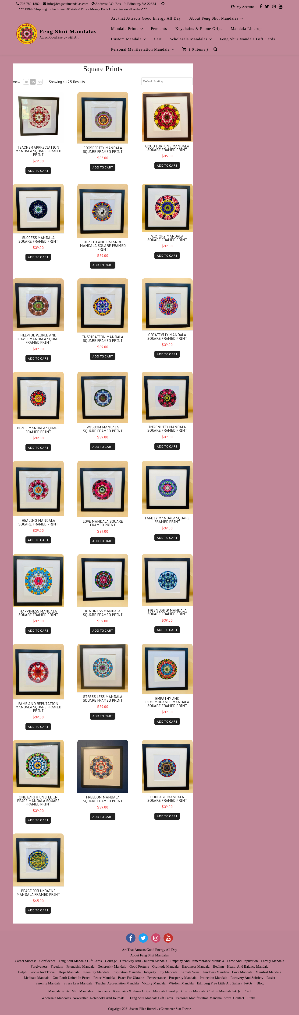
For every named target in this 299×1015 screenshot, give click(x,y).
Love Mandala (242, 972)
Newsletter (80, 998)
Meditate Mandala (37, 978)
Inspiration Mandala (126, 972)
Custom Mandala (129, 39)
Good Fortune (139, 966)
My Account (245, 7)
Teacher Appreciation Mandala (117, 983)
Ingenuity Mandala (96, 972)
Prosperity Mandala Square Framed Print (103, 149)
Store (227, 998)
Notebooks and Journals (107, 998)
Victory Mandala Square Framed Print (167, 238)
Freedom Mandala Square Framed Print (103, 798)
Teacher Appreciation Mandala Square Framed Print (38, 151)
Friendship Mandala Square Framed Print (167, 612)
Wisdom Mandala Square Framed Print (103, 428)
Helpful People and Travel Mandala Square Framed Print (38, 338)
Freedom (57, 966)
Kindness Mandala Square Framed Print (103, 612)
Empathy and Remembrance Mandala (197, 961)
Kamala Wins (190, 972)
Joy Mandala (168, 972)
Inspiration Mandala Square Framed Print (102, 338)
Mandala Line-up (246, 28)
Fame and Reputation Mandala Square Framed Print (38, 707)
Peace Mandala (104, 978)
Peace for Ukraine (131, 978)
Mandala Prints (127, 28)
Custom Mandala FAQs (223, 991)
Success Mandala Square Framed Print (38, 239)
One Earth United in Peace (71, 978)
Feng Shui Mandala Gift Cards (247, 39)
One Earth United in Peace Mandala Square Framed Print (38, 800)
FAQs (248, 983)
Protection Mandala (213, 978)
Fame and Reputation (242, 961)
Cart (158, 39)
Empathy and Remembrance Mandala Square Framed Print (167, 702)
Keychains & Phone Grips (198, 28)
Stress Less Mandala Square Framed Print (103, 698)
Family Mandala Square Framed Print (167, 519)
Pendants (159, 28)
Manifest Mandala (268, 972)
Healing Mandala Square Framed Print (38, 522)
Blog (260, 983)
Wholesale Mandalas (191, 39)
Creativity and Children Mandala (143, 961)
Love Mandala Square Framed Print (103, 523)
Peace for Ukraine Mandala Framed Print (38, 892)
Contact (238, 998)
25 (33, 82)
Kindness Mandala (216, 972)
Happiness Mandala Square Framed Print (38, 613)
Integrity (150, 972)
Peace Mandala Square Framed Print (38, 429)
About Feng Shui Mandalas (216, 18)
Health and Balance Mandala (247, 966)
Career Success (25, 961)
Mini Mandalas (82, 991)
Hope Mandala (69, 972)
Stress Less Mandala (78, 983)
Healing (218, 966)
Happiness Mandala (196, 966)
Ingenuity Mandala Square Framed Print (167, 428)
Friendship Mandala (80, 966)
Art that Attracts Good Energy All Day (146, 18)
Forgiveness (39, 966)
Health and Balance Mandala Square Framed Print (103, 245)
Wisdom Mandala (181, 983)
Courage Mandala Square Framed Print (167, 798)
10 (26, 82)
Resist (271, 978)
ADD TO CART (38, 170)
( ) (195, 49)
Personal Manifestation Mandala (143, 49)
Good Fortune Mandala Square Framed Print (167, 148)
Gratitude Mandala (165, 966)
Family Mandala (272, 961)
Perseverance (156, 978)
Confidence (47, 961)
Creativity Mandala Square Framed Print (167, 336)
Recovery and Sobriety (247, 978)
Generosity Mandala (112, 966)
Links (251, 998)
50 (39, 82)
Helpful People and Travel (36, 972)
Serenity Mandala (48, 983)
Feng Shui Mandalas (68, 31)
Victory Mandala (154, 983)
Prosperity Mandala (182, 978)
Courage (111, 961)
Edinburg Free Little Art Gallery (219, 983)
